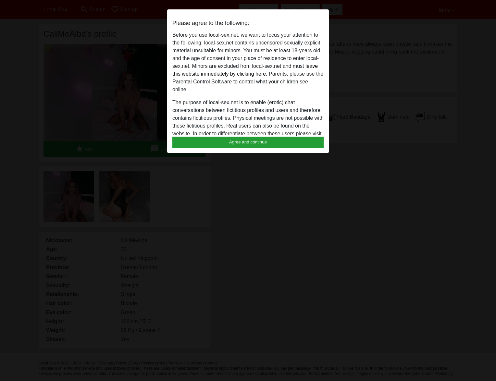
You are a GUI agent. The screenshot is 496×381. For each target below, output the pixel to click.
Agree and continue (248, 142)
